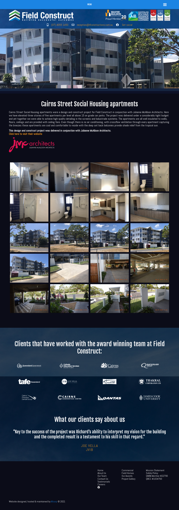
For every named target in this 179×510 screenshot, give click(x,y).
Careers (101, 484)
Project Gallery (128, 478)
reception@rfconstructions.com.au (95, 24)
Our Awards (127, 475)
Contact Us (103, 478)
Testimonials (104, 481)
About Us (102, 473)
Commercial (127, 470)
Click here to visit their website (25, 134)
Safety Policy (152, 473)
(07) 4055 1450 (59, 24)
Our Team (102, 475)
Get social (127, 24)
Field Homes (128, 473)
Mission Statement (155, 470)
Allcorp (54, 501)
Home (100, 470)
